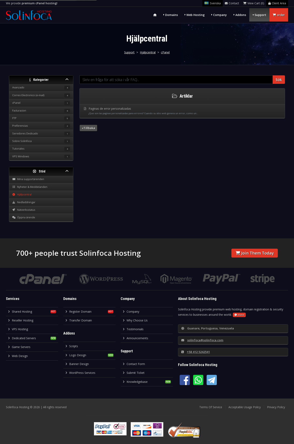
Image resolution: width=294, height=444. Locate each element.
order (279, 15)
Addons (240, 15)
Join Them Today (255, 253)
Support (260, 15)
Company (220, 15)
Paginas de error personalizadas (182, 111)
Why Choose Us (135, 320)
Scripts (71, 346)
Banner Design (77, 364)
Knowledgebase (135, 382)
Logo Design (75, 355)
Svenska (212, 3)
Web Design (18, 356)
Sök (279, 79)
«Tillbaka (88, 128)
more (239, 314)
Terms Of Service (210, 407)
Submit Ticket (134, 373)
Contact (232, 3)
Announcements (135, 338)
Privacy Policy (276, 407)
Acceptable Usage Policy (244, 407)
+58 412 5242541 (195, 352)
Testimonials (133, 329)
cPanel (165, 52)
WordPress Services (80, 373)
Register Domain (78, 311)
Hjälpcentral (148, 52)
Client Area (277, 3)
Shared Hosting (20, 311)
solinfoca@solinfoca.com (202, 340)
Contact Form (134, 364)
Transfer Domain (78, 320)
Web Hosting (195, 15)
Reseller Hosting (20, 320)
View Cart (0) (253, 3)
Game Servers (19, 347)
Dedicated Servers (22, 338)
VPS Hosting (18, 329)
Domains (171, 15)
